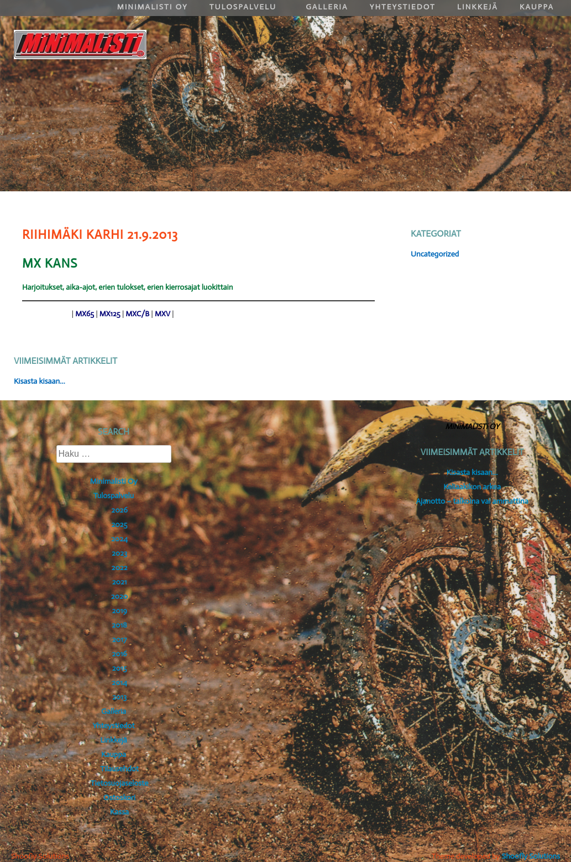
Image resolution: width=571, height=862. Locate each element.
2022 (120, 567)
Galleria (113, 711)
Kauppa (113, 754)
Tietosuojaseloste (119, 783)
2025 (120, 524)
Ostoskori (119, 797)
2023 (119, 553)
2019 (119, 610)
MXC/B (137, 313)
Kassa (119, 812)
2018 (119, 625)
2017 (119, 639)
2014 (119, 682)
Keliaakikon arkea (472, 487)
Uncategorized (435, 254)
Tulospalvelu (113, 495)
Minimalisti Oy (114, 481)
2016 (119, 654)
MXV (162, 313)
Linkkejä (113, 740)
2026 (119, 510)
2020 (119, 596)
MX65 (84, 313)
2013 (119, 697)
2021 (119, 582)
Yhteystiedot (113, 725)
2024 (119, 539)
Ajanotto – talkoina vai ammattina (472, 501)
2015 (119, 668)
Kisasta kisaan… (39, 381)
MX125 (110, 313)
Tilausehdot (119, 769)
